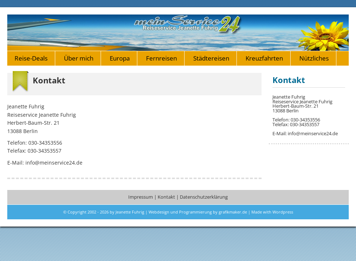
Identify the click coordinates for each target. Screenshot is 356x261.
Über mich (78, 58)
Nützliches (314, 58)
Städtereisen (211, 58)
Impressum (140, 197)
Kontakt (166, 197)
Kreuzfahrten (264, 58)
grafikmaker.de (233, 212)
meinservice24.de (178, 32)
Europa (120, 58)
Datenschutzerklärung (204, 197)
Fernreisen (161, 58)
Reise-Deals (31, 58)
